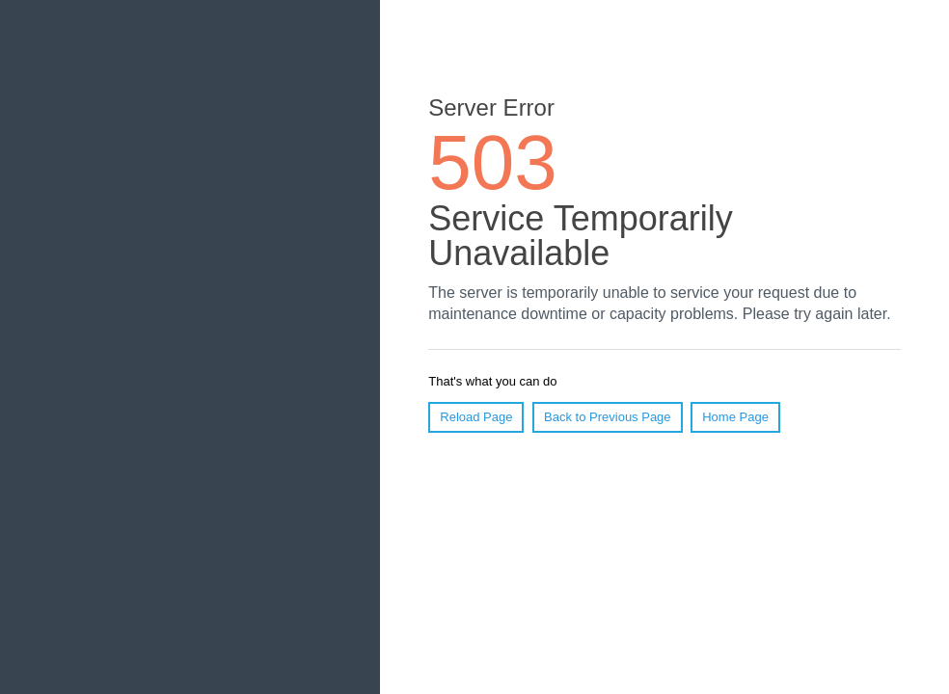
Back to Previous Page (607, 417)
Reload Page (476, 417)
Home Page (735, 417)
